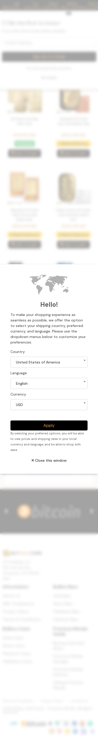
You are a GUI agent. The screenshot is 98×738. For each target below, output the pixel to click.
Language (18, 373)
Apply (49, 425)
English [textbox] (22, 383)
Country (17, 351)
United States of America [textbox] (38, 362)
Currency (18, 394)
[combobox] (49, 362)
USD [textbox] (19, 404)
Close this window (49, 460)
